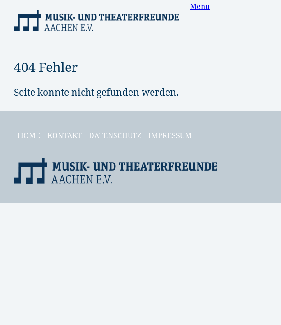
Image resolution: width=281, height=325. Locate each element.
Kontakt (64, 135)
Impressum (170, 135)
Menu (200, 6)
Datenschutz (115, 135)
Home (29, 135)
